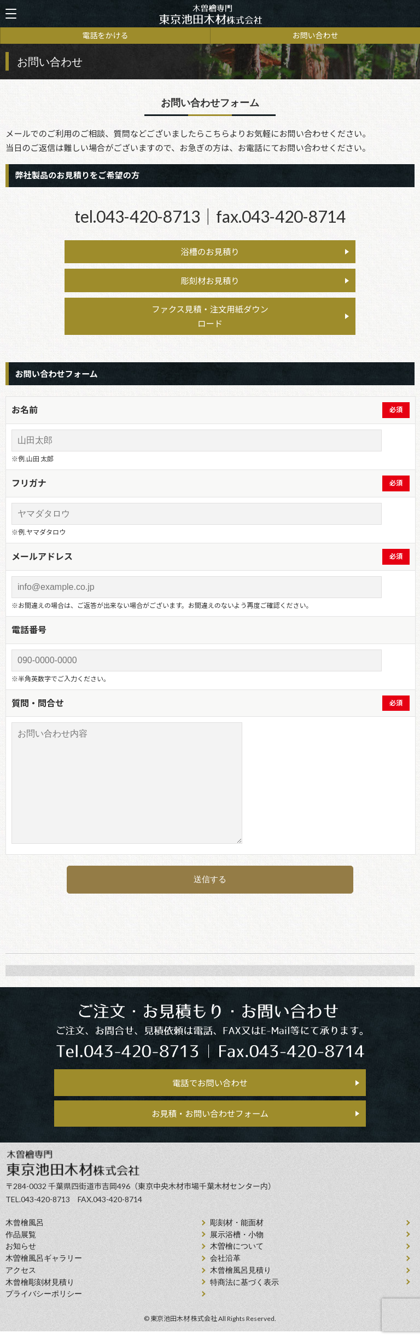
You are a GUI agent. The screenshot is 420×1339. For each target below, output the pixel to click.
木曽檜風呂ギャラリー (43, 1266)
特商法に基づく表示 (244, 1289)
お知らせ (20, 1254)
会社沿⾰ (225, 1266)
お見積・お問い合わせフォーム (210, 1120)
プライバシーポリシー (43, 1301)
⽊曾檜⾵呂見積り (240, 1278)
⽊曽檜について (237, 1254)
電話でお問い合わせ (210, 1086)
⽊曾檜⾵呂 (24, 1230)
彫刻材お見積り (210, 282)
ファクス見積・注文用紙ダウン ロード (210, 319)
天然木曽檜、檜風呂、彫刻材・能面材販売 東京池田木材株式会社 (210, 14)
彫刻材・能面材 (237, 1230)
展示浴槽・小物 (237, 1242)
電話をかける (106, 35)
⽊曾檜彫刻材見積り (39, 1289)
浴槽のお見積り (210, 252)
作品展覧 (20, 1242)
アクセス (20, 1278)
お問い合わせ (316, 35)
